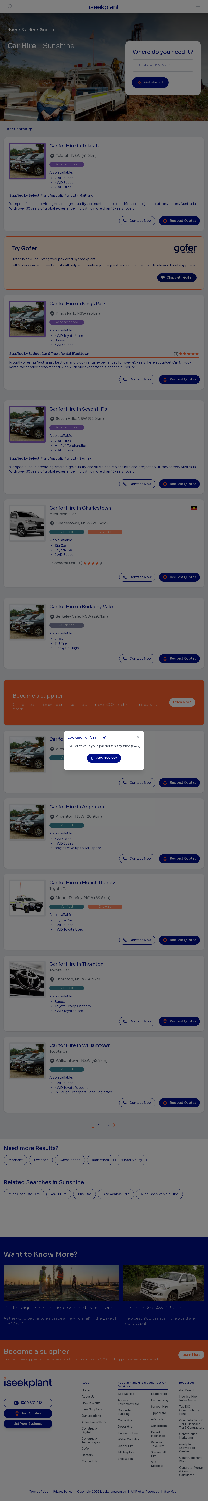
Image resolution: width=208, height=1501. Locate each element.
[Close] (138, 737)
